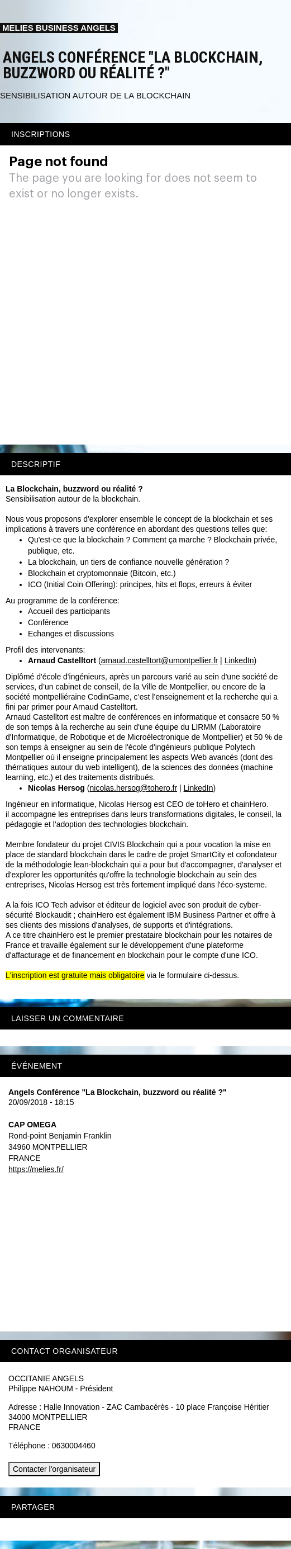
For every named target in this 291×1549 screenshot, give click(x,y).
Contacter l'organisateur (54, 1469)
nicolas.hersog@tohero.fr (134, 787)
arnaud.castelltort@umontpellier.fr (159, 660)
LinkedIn (239, 660)
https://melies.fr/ (36, 1169)
